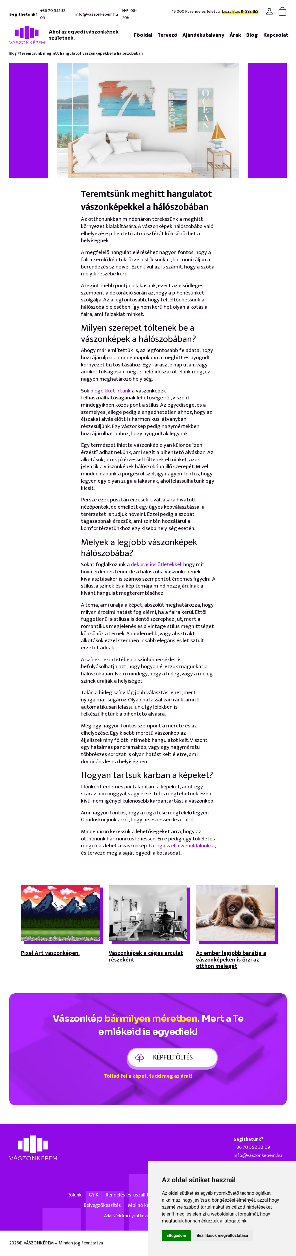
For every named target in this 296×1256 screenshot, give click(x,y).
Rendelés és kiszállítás (129, 1195)
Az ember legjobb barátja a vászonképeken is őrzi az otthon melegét (231, 960)
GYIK (94, 1195)
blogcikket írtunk (111, 390)
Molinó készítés (145, 1205)
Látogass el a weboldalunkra (181, 845)
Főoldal (143, 35)
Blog (252, 35)
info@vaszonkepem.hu (96, 14)
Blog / (14, 53)
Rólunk (74, 1195)
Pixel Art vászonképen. (50, 954)
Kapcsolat (275, 35)
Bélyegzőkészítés (102, 1205)
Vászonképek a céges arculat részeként (146, 957)
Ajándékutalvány (203, 35)
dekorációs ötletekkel (156, 564)
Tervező (167, 35)
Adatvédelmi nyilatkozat (127, 1216)
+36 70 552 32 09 (52, 14)
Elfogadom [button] (176, 1235)
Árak (235, 35)
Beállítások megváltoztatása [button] (222, 1235)
